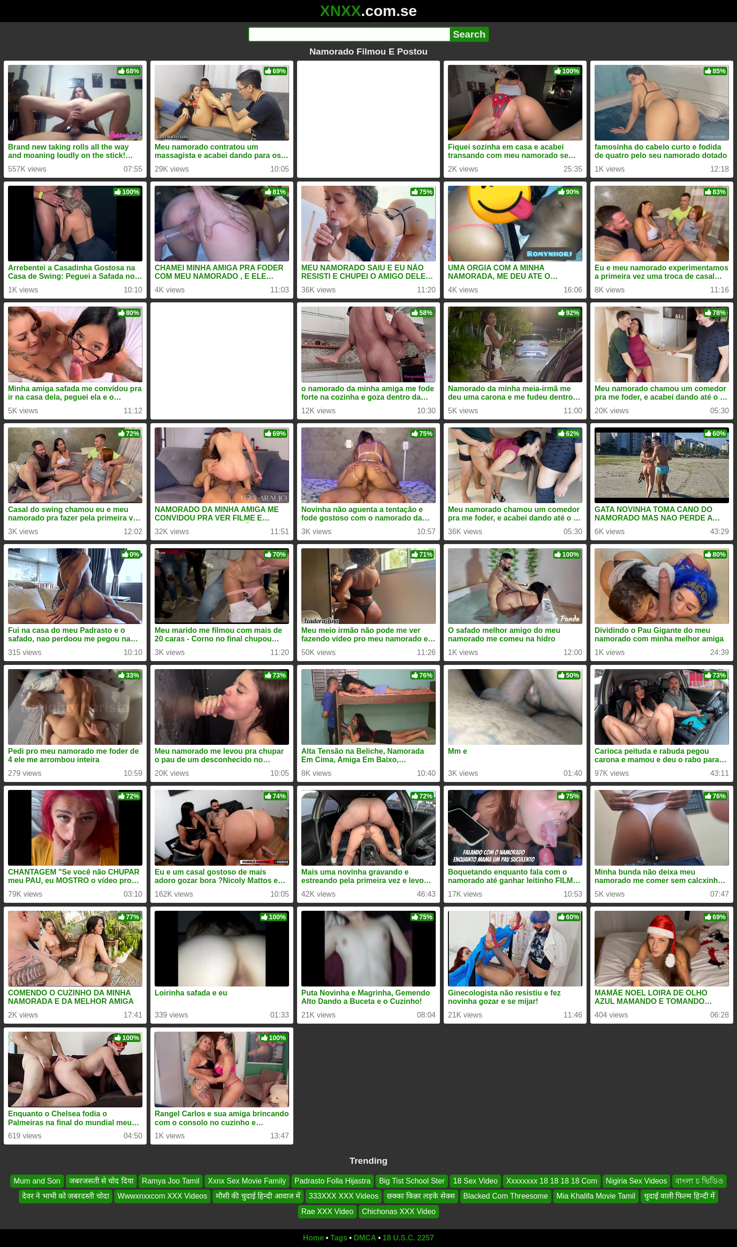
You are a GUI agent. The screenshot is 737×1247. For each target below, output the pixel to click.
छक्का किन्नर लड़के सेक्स (421, 1196)
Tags (338, 1238)
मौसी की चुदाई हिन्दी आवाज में (258, 1196)
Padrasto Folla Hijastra (333, 1181)
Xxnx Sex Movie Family (247, 1181)
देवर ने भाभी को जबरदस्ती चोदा (65, 1196)
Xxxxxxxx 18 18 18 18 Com (551, 1181)
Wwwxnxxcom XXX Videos (162, 1196)
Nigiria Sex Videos (636, 1181)
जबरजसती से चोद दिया (101, 1181)
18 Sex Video (475, 1181)
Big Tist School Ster (412, 1181)
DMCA (364, 1238)
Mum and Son (37, 1181)
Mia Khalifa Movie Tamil (596, 1196)
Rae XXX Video (327, 1211)
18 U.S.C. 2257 (408, 1238)
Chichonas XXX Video (399, 1211)
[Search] (349, 34)
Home (313, 1238)
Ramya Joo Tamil (170, 1181)
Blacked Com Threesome (505, 1196)
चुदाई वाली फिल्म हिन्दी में (679, 1196)
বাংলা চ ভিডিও (699, 1181)
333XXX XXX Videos (343, 1196)
